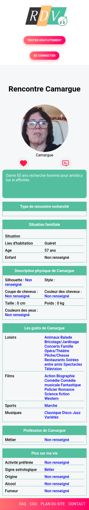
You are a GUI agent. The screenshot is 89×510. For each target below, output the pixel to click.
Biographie (65, 376)
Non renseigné (18, 282)
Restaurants (55, 360)
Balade (66, 337)
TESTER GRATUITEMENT (44, 40)
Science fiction (57, 394)
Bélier (49, 469)
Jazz (77, 412)
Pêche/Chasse (57, 355)
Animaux (52, 337)
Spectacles (72, 364)
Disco (67, 412)
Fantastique (71, 385)
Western (52, 398)
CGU (33, 504)
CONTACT (76, 504)
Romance (66, 389)
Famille (67, 346)
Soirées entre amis (62, 362)
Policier (51, 389)
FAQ (22, 504)
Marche (51, 405)
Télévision (53, 369)
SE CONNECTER (44, 55)
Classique (53, 412)
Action (50, 376)
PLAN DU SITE (53, 504)
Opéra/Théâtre (57, 351)
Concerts (52, 346)
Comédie (52, 380)
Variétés (52, 417)
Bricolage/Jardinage (62, 342)
